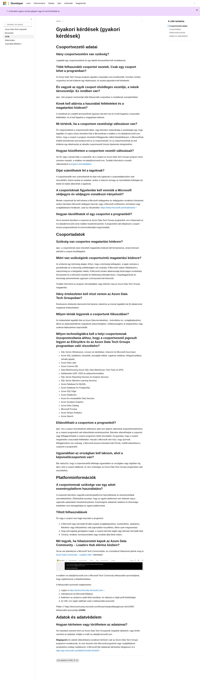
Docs (59, 21)
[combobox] (17, 25)
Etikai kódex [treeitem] (10, 40)
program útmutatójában (80, 164)
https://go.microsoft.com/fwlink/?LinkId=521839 (77, 651)
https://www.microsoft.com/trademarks (118, 208)
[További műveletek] (141, 21)
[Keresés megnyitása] (194, 3)
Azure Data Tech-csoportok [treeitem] (16, 29)
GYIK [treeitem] (7, 37)
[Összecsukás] (31, 19)
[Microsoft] (4, 3)
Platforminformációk (177, 33)
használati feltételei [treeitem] (12, 44)
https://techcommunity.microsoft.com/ (86, 590)
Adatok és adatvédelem (178, 36)
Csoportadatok (175, 29)
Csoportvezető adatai (178, 26)
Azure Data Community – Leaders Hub (73, 555)
